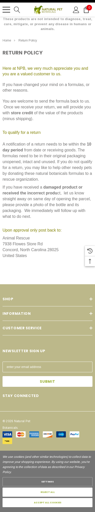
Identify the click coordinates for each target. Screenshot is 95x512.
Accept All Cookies (47, 502)
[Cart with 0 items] (86, 9)
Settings (47, 481)
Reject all (48, 492)
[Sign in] (76, 9)
